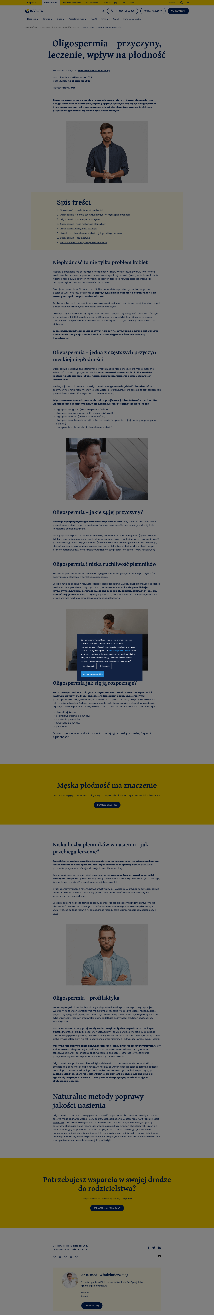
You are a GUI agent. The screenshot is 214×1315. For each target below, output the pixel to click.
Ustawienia (105, 666)
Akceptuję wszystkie (92, 674)
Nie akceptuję (89, 666)
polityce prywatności (119, 650)
